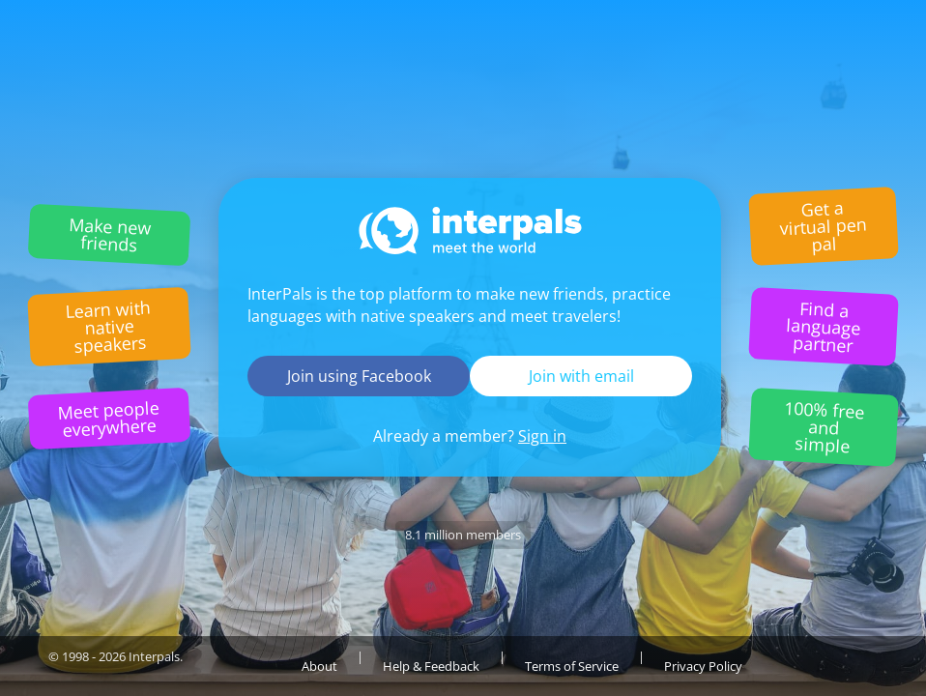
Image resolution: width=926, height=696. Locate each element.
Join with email (581, 376)
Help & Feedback (431, 666)
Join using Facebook (359, 376)
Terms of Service (572, 666)
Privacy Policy (703, 666)
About (319, 666)
